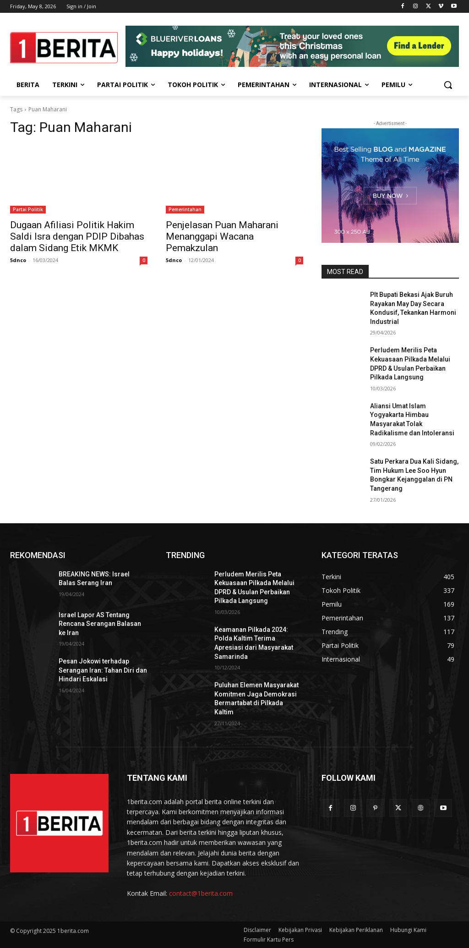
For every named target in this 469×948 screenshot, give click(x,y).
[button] (448, 85)
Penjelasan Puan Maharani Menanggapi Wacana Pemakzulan (222, 236)
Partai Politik (28, 209)
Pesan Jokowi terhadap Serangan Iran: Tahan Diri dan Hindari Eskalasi (103, 670)
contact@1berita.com (201, 893)
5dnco (18, 260)
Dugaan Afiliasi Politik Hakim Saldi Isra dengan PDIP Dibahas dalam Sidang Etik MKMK (77, 236)
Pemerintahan (185, 209)
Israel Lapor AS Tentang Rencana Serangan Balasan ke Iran (100, 623)
